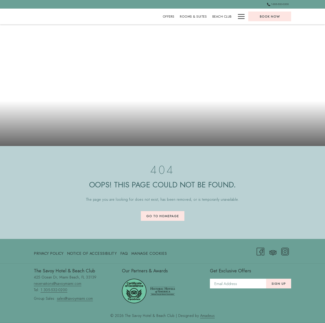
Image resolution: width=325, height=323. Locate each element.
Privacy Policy (48, 253)
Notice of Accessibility (92, 253)
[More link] (239, 16)
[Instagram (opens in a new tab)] (285, 250)
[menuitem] (112, 16)
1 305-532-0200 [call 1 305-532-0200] (54, 289)
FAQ (124, 253)
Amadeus (207, 315)
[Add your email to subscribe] (238, 283)
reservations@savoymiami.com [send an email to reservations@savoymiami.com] (57, 283)
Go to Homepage (162, 216)
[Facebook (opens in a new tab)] (260, 250)
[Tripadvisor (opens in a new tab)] (273, 250)
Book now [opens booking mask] (270, 16)
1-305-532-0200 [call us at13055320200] (278, 4)
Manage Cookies (149, 253)
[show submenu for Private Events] (232, 16)
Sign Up (279, 283)
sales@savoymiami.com (75, 298)
